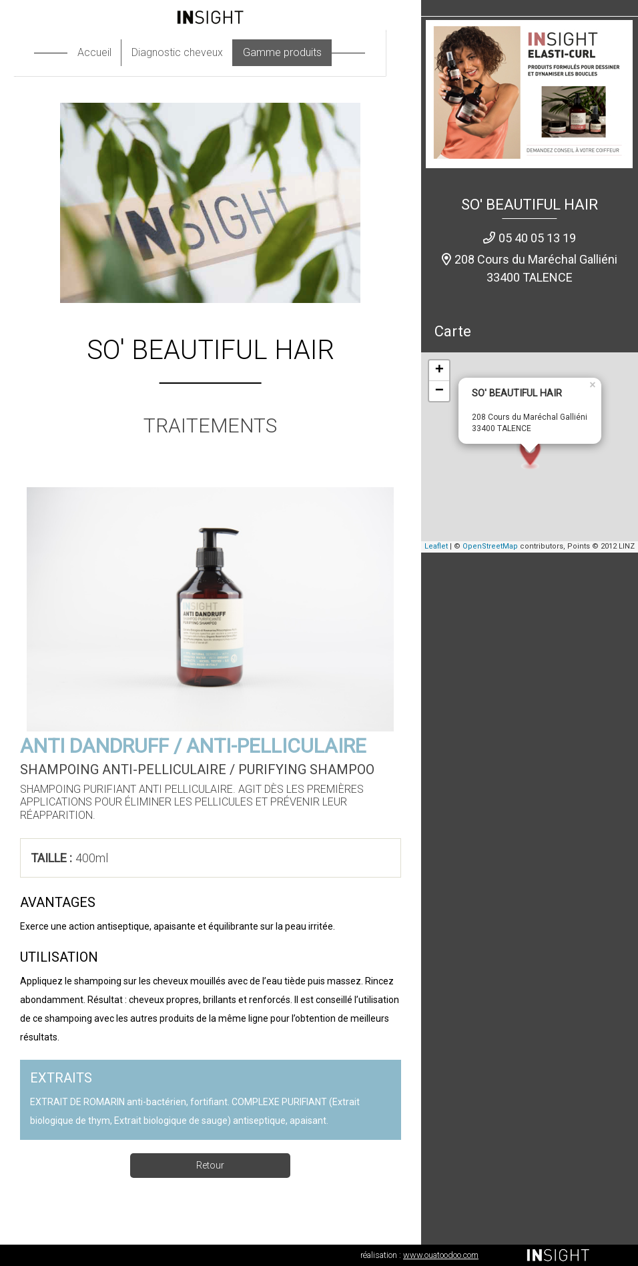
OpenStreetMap (490, 546)
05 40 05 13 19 (537, 238)
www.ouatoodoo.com (440, 1255)
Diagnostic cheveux (188, 52)
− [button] (439, 391)
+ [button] (439, 370)
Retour (210, 1165)
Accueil (105, 52)
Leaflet (436, 546)
